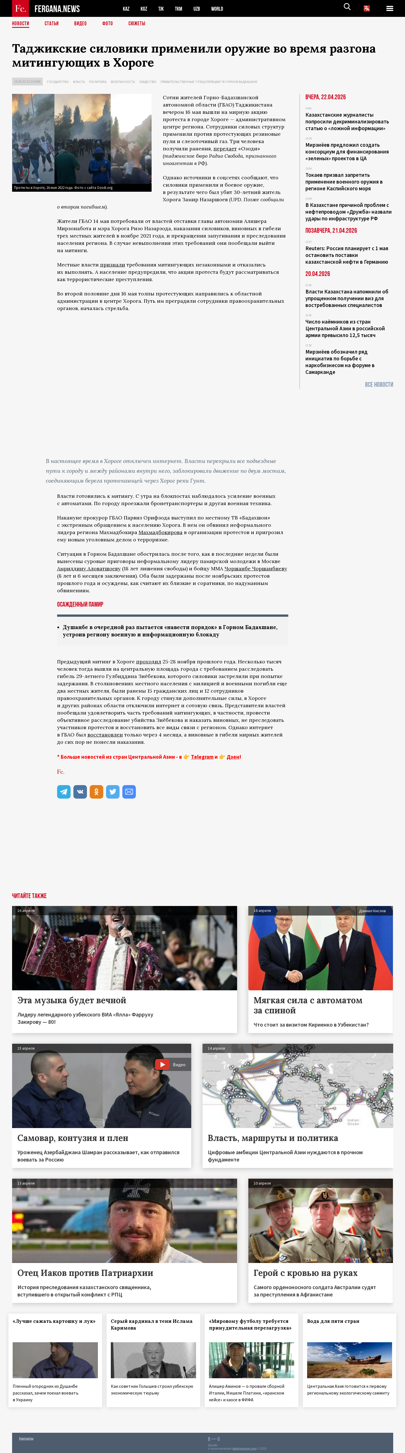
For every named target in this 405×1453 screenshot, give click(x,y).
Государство (58, 82)
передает (225, 148)
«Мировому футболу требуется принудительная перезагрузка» (247, 1328)
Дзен (233, 757)
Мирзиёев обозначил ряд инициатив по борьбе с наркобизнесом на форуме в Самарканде (340, 361)
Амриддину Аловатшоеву (89, 568)
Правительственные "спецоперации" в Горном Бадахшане (209, 82)
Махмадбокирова (161, 532)
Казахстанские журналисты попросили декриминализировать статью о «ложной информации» (347, 121)
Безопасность (123, 82)
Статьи (53, 24)
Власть (79, 82)
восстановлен (105, 735)
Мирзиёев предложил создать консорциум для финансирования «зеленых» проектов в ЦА (347, 151)
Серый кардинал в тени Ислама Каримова (144, 1325)
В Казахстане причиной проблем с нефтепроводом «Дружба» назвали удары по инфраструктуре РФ (348, 212)
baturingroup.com (244, 1447)
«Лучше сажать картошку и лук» (49, 1325)
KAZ (126, 8)
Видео (82, 24)
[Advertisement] (202, 851)
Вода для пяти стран (336, 1322)
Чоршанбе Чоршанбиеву (255, 568)
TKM (181, 8)
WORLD (221, 8)
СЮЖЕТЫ (140, 24)
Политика (98, 82)
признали (112, 264)
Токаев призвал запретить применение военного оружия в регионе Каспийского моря (344, 181)
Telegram (202, 757)
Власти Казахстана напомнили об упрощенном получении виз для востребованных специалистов (346, 298)
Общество (147, 82)
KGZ (145, 8)
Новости (21, 24)
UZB (200, 8)
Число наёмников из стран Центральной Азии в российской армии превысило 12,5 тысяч (345, 328)
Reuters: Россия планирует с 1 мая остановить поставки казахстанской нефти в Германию (346, 255)
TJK (163, 8)
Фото (110, 24)
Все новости (379, 385)
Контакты (26, 1436)
